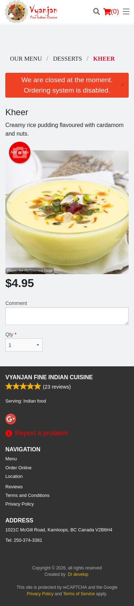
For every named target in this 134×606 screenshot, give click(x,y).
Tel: (23, 540)
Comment (67, 312)
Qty (24, 342)
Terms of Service (79, 593)
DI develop (78, 574)
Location (14, 476)
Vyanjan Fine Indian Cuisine (49, 377)
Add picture (20, 152)
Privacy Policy (19, 504)
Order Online (18, 467)
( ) (111, 11)
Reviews (14, 486)
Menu (11, 458)
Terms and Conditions (27, 495)
